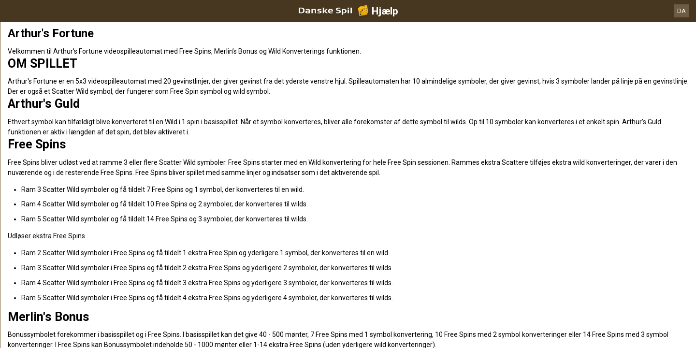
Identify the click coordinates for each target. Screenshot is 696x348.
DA (681, 10)
